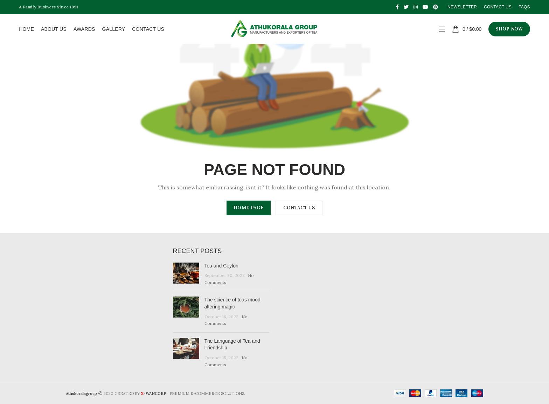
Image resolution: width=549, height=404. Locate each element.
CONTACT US (299, 208)
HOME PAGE (249, 208)
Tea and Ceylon (221, 266)
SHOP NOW (509, 29)
